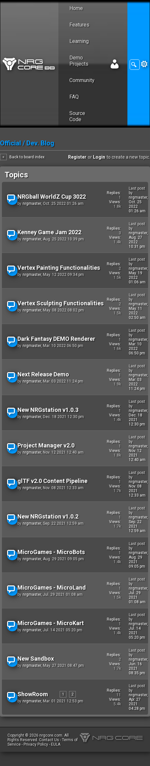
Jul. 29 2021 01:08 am (137, 597)
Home (76, 8)
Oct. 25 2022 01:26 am (137, 206)
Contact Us (49, 740)
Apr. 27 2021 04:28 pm (137, 704)
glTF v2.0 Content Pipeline (52, 480)
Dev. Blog (40, 143)
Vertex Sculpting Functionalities (60, 303)
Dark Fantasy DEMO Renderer (56, 338)
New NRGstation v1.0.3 (47, 409)
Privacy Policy (36, 744)
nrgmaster (32, 203)
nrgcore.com (50, 735)
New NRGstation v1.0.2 (47, 516)
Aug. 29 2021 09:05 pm (137, 562)
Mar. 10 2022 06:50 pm (137, 348)
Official (10, 143)
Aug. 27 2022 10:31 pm (137, 242)
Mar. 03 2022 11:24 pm (137, 384)
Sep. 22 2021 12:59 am (137, 526)
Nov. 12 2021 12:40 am (137, 455)
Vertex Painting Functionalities (58, 267)
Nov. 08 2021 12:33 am (137, 491)
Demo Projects (78, 61)
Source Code (77, 116)
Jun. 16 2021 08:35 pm (137, 668)
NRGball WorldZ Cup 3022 (51, 196)
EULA (55, 744)
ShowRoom (32, 694)
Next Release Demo (43, 374)
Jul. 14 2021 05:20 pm (137, 633)
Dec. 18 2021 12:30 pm (137, 419)
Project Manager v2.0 (46, 445)
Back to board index (27, 157)
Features (79, 25)
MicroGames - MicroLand (51, 587)
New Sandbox (35, 658)
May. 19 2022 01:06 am (137, 277)
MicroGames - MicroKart (50, 623)
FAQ (74, 97)
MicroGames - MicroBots (51, 552)
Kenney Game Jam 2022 (49, 232)
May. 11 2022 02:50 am (137, 313)
